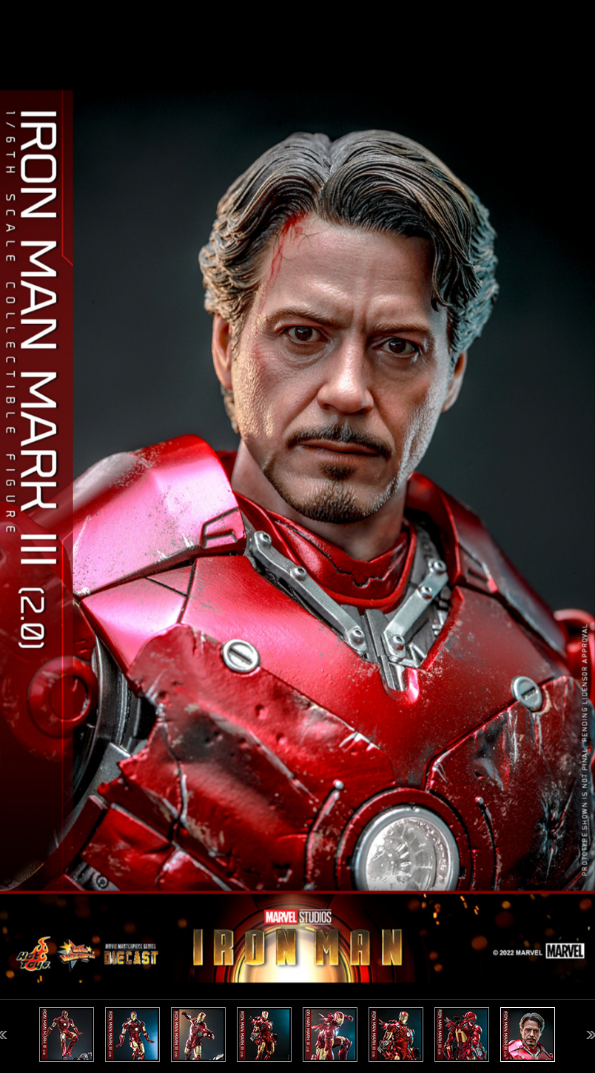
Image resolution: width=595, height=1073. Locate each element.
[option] (297, 536)
